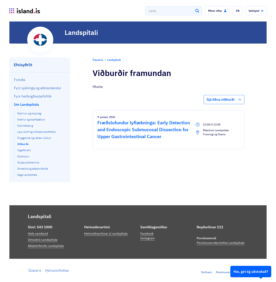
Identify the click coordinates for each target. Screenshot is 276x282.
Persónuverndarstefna (229, 272)
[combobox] (173, 10)
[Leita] (197, 10)
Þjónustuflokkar (57, 270)
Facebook (147, 233)
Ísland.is (34, 270)
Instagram (147, 238)
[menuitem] (39, 80)
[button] (217, 10)
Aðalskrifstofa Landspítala (46, 246)
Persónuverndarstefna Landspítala (221, 243)
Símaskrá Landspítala (43, 240)
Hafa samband (38, 233)
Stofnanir (206, 272)
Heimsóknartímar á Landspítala (106, 233)
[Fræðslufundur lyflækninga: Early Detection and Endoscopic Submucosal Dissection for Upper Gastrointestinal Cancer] (169, 129)
